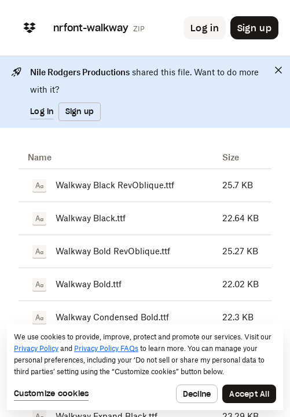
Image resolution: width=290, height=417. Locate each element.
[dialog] (145, 367)
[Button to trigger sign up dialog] (254, 27)
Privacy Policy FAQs (106, 348)
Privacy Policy (36, 348)
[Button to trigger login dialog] (204, 27)
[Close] (278, 70)
